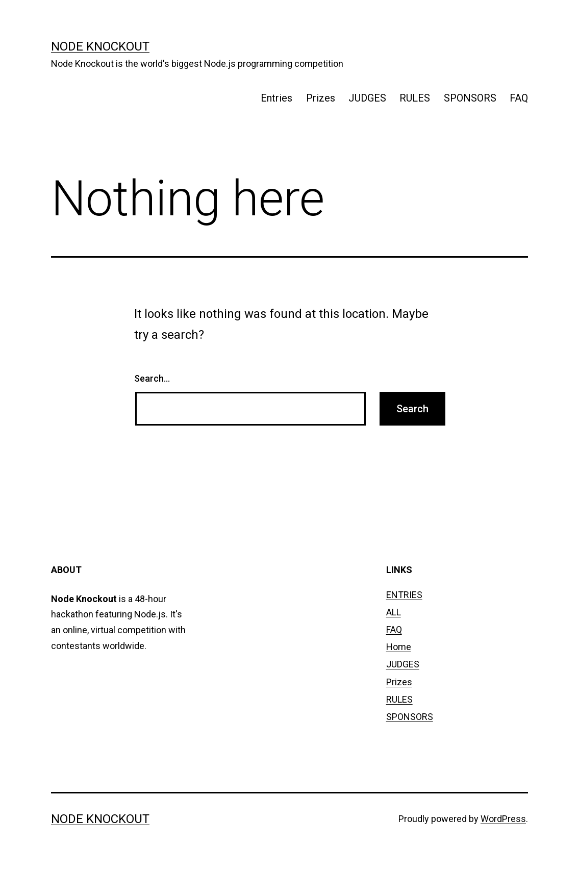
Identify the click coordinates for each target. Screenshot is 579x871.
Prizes (320, 98)
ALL (393, 612)
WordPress (503, 818)
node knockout (100, 46)
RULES (414, 98)
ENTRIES (404, 594)
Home (398, 646)
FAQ (519, 98)
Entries (276, 98)
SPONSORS (470, 98)
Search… (152, 378)
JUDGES (367, 98)
